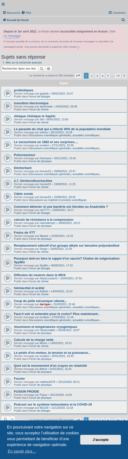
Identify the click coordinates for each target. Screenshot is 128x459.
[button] (78, 76)
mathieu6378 (47, 381)
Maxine (44, 235)
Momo (43, 343)
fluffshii (44, 291)
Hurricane (45, 158)
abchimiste (46, 106)
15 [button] (118, 75)
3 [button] (97, 75)
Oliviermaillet (47, 330)
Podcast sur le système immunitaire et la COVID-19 (53, 404)
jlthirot (43, 368)
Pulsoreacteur (24, 155)
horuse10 (45, 171)
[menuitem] (26, 13)
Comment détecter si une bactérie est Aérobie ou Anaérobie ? (61, 207)
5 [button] (108, 75)
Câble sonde (23, 194)
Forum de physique (40, 161)
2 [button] (91, 75)
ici (78, 46)
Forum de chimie (39, 109)
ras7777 (44, 210)
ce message (12, 36)
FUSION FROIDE (26, 391)
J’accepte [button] (101, 440)
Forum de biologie (39, 96)
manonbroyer (48, 222)
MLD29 (44, 407)
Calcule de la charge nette (34, 340)
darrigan (45, 304)
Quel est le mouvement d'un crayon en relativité (50, 365)
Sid (42, 119)
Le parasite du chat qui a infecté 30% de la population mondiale (62, 129)
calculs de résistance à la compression (43, 219)
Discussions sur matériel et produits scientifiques (58, 199)
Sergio (44, 248)
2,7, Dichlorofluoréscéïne (33, 181)
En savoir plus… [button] (22, 451)
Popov (43, 394)
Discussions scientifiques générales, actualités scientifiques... (65, 135)
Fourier (19, 378)
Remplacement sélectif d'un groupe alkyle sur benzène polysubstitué (66, 245)
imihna (44, 132)
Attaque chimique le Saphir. (35, 116)
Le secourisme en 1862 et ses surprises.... (46, 142)
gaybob (44, 93)
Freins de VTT (24, 232)
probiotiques (23, 90)
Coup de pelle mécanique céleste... (40, 301)
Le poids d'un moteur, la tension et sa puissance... (52, 353)
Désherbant (23, 168)
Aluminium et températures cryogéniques (45, 327)
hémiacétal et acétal (29, 288)
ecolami (44, 145)
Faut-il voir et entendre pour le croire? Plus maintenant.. (56, 314)
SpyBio (44, 265)
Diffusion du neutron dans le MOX (40, 275)
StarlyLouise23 (49, 278)
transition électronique (31, 103)
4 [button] (102, 75)
